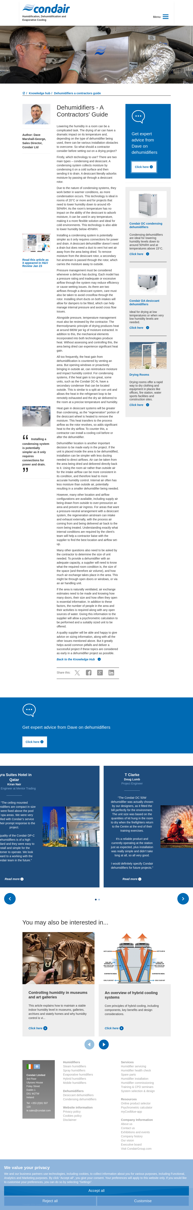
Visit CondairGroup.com (136, 1148)
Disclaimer (69, 1119)
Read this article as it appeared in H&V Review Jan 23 (35, 263)
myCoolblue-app (131, 1111)
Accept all (96, 1191)
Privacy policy (72, 1111)
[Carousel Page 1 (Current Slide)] (96, 899)
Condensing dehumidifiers (79, 1099)
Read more (44, 879)
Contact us (128, 1128)
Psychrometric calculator (136, 1107)
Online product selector (136, 1103)
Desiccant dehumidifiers (78, 1095)
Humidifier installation (134, 1078)
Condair (46, 8)
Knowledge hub (39, 93)
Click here (144, 167)
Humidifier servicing (133, 1066)
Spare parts (128, 1074)
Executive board (131, 1144)
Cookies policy (72, 1115)
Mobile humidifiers (74, 1082)
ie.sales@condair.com (39, 1110)
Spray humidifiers (74, 1070)
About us (126, 1124)
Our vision (127, 1140)
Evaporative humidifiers (78, 1074)
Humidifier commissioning (137, 1082)
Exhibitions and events (135, 1132)
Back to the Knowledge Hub (79, 659)
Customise (143, 1201)
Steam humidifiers (74, 1066)
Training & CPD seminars (137, 1087)
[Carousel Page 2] (99, 899)
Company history (132, 1136)
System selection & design (138, 1091)
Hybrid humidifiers (74, 1078)
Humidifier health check (136, 1070)
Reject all (50, 1201)
